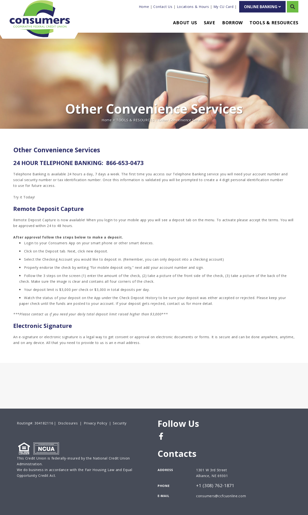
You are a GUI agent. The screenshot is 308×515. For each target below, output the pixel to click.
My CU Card (223, 6)
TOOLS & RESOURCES (135, 120)
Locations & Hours (193, 6)
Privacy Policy (95, 423)
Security (120, 423)
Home (144, 6)
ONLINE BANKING (262, 6)
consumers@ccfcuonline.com (221, 496)
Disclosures (68, 423)
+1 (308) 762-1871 (215, 485)
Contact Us (162, 6)
